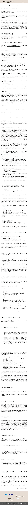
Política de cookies (10, 499)
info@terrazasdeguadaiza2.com (19, 496)
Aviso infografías (10, 500)
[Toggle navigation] (23, 1)
